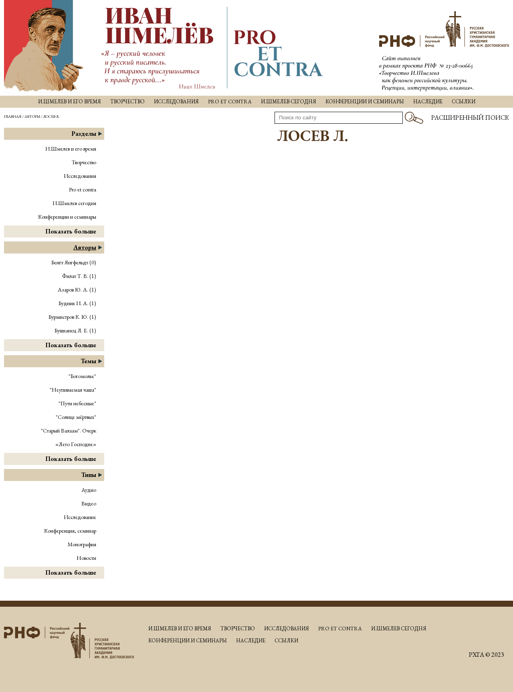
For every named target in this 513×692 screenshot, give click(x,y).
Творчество (127, 101)
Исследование (80, 517)
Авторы (32, 116)
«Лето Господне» (75, 444)
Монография (82, 544)
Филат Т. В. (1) (79, 276)
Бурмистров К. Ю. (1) (72, 316)
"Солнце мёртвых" (76, 416)
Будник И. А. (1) (77, 303)
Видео (88, 503)
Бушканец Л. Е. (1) (75, 330)
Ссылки (463, 101)
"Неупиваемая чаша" (73, 389)
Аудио (88, 489)
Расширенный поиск (470, 117)
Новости (86, 557)
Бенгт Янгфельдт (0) (73, 262)
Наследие (427, 101)
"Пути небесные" (77, 403)
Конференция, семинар (70, 530)
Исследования (176, 101)
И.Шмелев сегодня (288, 101)
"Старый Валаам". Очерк (68, 430)
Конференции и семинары (364, 101)
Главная (12, 116)
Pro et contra (230, 101)
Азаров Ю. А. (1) (77, 289)
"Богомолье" (82, 376)
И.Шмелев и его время (69, 101)
